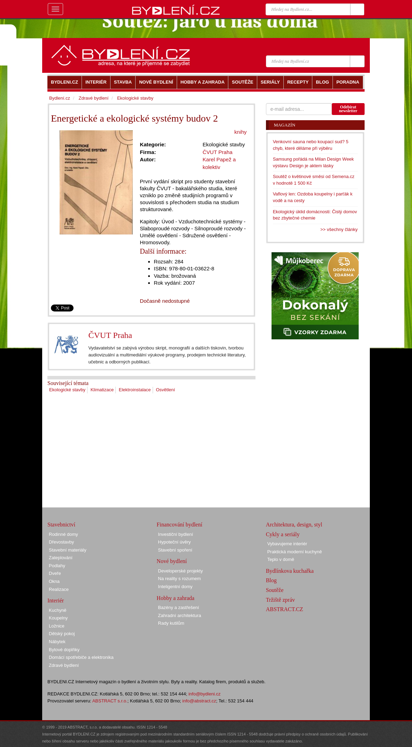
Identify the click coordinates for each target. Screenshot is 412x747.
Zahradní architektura (179, 615)
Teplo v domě (280, 559)
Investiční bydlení (175, 534)
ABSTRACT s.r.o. (110, 700)
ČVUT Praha (110, 335)
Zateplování (61, 557)
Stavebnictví (61, 524)
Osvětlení (165, 389)
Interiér (55, 600)
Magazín (284, 125)
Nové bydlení (172, 561)
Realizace (59, 589)
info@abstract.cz (199, 700)
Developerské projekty (180, 570)
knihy (240, 132)
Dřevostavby (61, 542)
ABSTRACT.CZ (284, 609)
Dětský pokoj (62, 633)
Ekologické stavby (67, 389)
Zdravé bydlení (93, 98)
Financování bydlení (179, 524)
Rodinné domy (63, 534)
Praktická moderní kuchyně (294, 551)
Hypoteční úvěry (174, 542)
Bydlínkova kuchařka (290, 571)
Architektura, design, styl (294, 524)
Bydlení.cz (59, 98)
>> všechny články (339, 229)
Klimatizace (102, 389)
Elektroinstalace (135, 389)
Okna (54, 581)
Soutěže (275, 590)
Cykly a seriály (283, 534)
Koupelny (58, 618)
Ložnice (56, 626)
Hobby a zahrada (175, 598)
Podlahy (57, 565)
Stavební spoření (175, 550)
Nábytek (57, 641)
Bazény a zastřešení (178, 607)
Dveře (55, 573)
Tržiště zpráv (280, 600)
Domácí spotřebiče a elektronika (81, 657)
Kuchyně (58, 610)
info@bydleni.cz (205, 693)
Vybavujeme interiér (287, 543)
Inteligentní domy (175, 586)
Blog (271, 580)
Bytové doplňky (64, 649)
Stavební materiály (67, 550)
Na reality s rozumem (179, 578)
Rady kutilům (171, 623)
